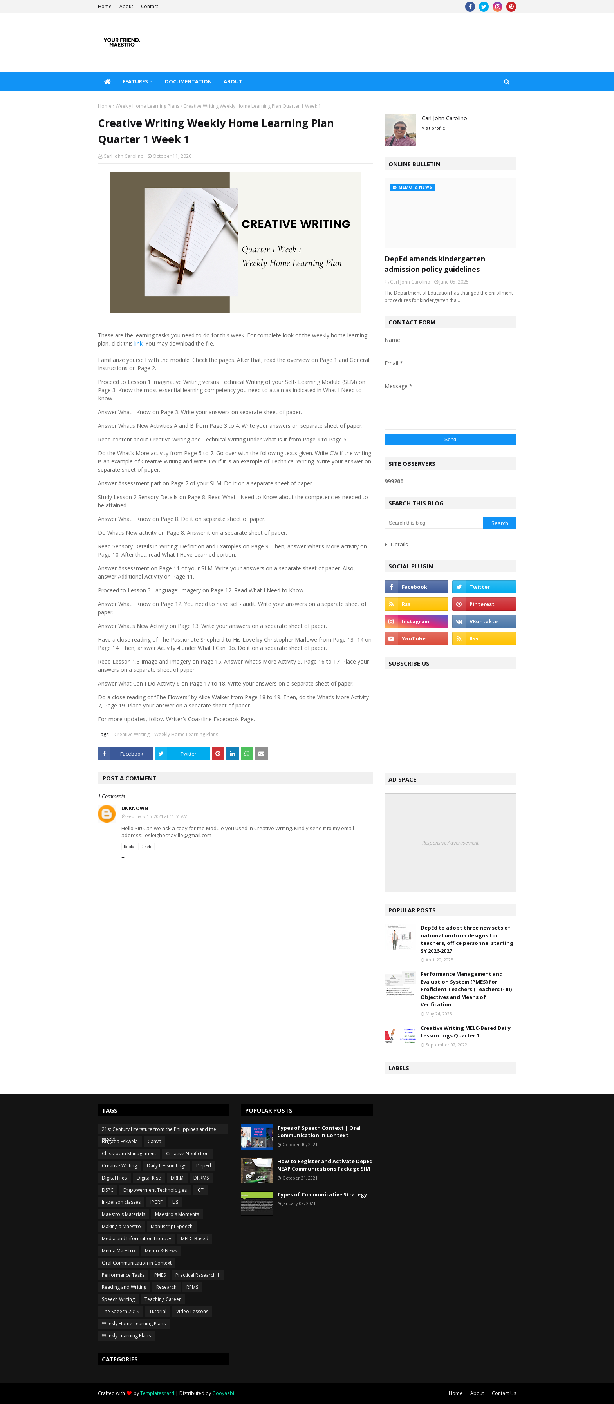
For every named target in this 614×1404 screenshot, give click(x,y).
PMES (160, 1275)
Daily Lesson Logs (166, 1165)
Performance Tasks (123, 1275)
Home (105, 6)
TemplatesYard (157, 1393)
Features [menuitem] (135, 81)
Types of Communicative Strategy (322, 1194)
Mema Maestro (118, 1250)
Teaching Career (162, 1299)
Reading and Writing (124, 1287)
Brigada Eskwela (120, 1141)
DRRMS (201, 1177)
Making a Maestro (121, 1226)
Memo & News (161, 1250)
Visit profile (433, 128)
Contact (149, 6)
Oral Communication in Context (137, 1262)
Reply (129, 846)
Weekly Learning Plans (126, 1335)
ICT (200, 1190)
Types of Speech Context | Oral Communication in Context (319, 1131)
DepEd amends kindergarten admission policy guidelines (435, 264)
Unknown (134, 808)
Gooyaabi (223, 1393)
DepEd (203, 1165)
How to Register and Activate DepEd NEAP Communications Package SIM (325, 1165)
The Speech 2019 (120, 1311)
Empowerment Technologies (155, 1190)
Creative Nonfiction (187, 1153)
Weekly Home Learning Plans (147, 106)
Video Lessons (192, 1311)
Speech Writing (118, 1299)
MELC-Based (194, 1238)
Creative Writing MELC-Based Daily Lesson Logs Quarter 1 (466, 1031)
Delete (146, 846)
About (126, 6)
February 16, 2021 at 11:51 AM (157, 816)
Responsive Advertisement (450, 842)
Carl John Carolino (123, 156)
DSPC (108, 1190)
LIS (175, 1202)
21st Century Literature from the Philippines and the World (159, 1130)
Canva (154, 1141)
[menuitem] (107, 81)
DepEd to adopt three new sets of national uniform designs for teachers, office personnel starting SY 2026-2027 (467, 939)
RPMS (192, 1287)
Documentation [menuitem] (188, 81)
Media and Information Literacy (136, 1238)
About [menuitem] (233, 81)
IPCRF (156, 1202)
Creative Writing (132, 734)
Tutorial (157, 1311)
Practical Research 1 (197, 1275)
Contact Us (504, 1393)
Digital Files (114, 1177)
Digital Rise (149, 1177)
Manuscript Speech (172, 1226)
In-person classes (121, 1202)
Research (166, 1287)
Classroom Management (129, 1153)
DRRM (177, 1177)
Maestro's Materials (123, 1214)
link (138, 343)
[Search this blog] (434, 523)
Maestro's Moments (177, 1214)
